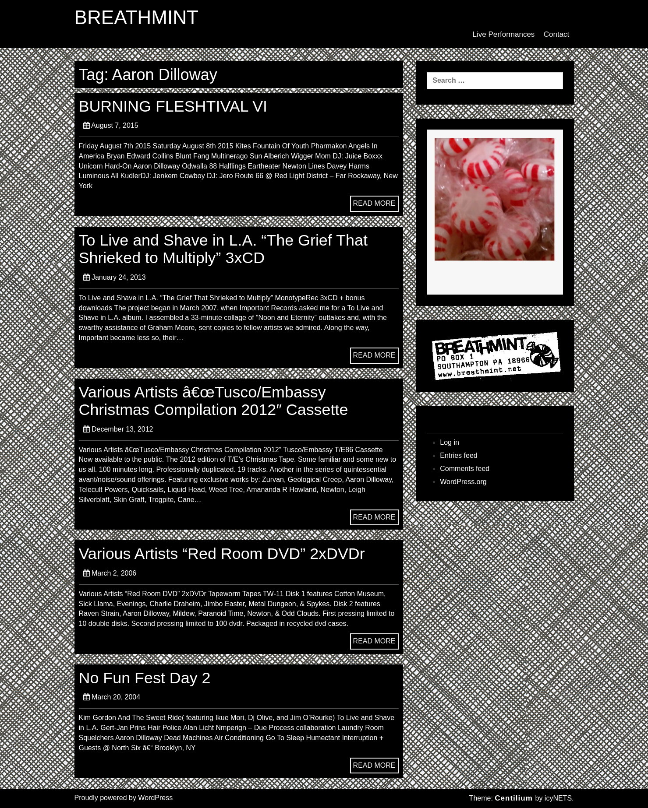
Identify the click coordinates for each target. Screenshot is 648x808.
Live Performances (504, 34)
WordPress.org (463, 481)
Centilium (513, 798)
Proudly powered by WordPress (123, 797)
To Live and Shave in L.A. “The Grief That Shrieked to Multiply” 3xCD (227, 249)
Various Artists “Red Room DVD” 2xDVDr (225, 553)
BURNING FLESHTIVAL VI (176, 106)
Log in (449, 442)
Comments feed (464, 468)
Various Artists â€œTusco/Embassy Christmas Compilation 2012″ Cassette (217, 400)
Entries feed (458, 455)
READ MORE (374, 203)
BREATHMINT (137, 18)
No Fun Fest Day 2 (146, 678)
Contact (557, 34)
